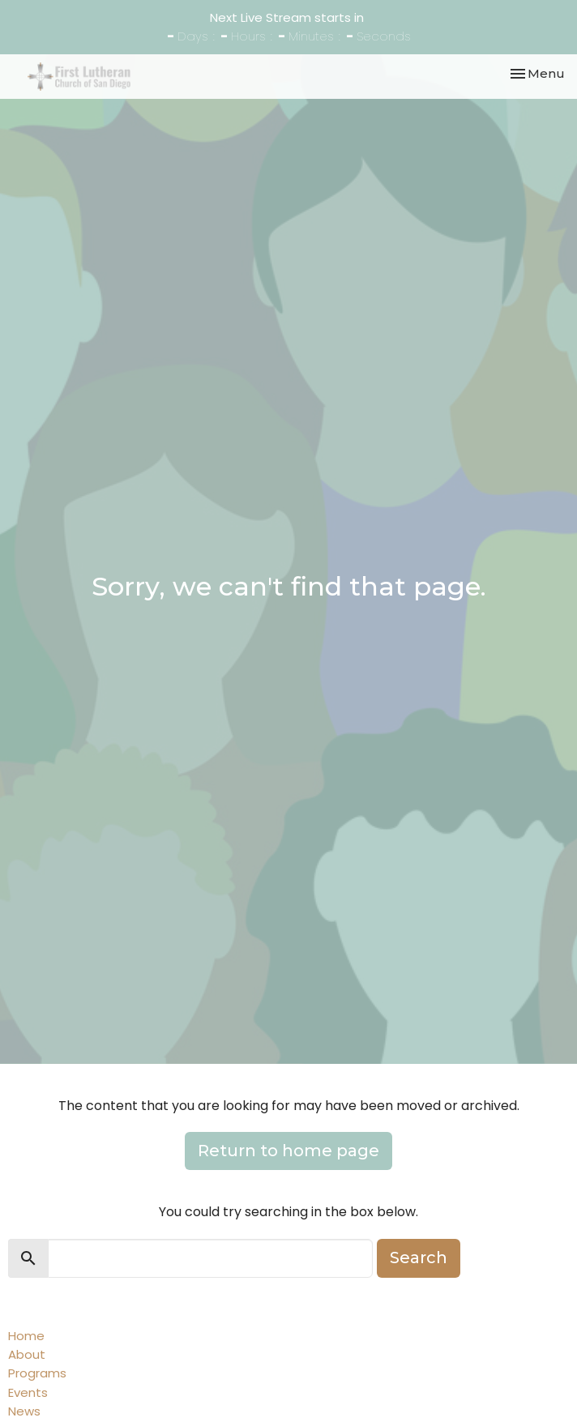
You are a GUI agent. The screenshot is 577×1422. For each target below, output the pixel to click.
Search (418, 1257)
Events (28, 1392)
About (26, 1354)
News (24, 1411)
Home (26, 1335)
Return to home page (288, 1150)
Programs (37, 1372)
